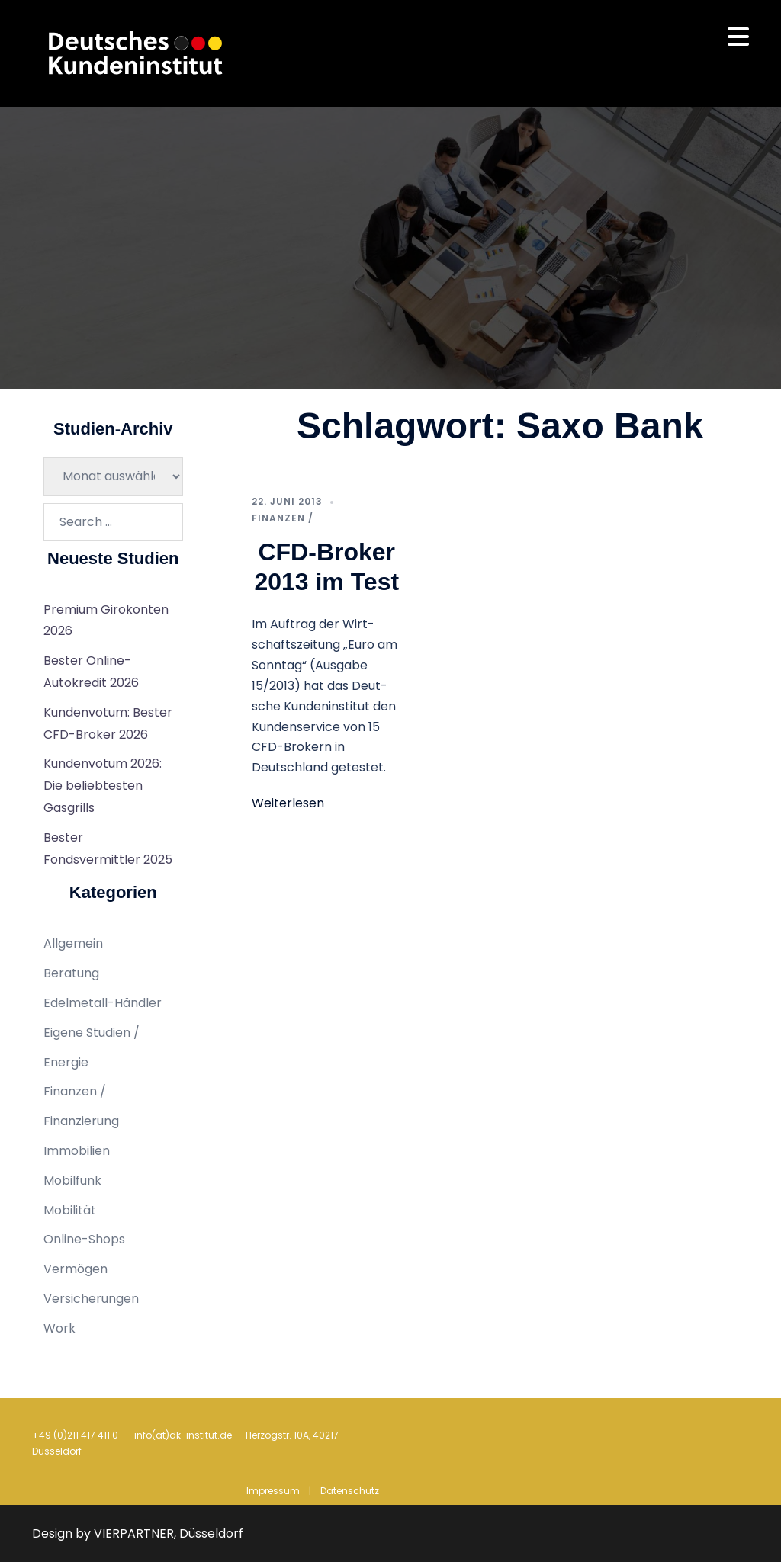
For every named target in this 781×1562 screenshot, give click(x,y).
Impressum (273, 1490)
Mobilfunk (72, 1180)
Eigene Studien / (91, 1032)
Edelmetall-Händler (102, 1003)
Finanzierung (81, 1121)
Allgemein (73, 943)
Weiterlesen (288, 803)
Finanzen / (282, 518)
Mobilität (69, 1210)
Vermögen (75, 1269)
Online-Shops (84, 1239)
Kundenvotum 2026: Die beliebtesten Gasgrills (102, 785)
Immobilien (76, 1150)
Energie (65, 1062)
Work (59, 1328)
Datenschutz (349, 1490)
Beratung (71, 973)
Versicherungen (91, 1298)
